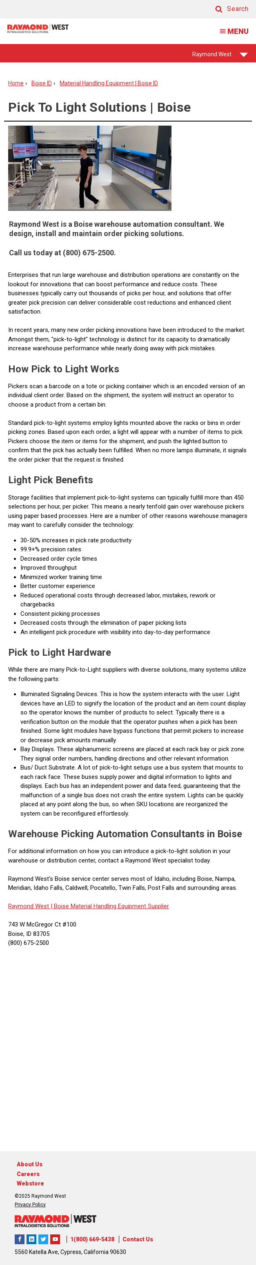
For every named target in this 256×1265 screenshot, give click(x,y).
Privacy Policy (30, 1205)
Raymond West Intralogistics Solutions (19, 1239)
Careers (28, 1174)
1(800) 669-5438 (92, 1239)
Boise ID (41, 83)
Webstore (30, 1183)
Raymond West (220, 56)
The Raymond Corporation (55, 1239)
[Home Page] (38, 28)
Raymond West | (30, 906)
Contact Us (137, 1239)
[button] (224, 9)
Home (16, 83)
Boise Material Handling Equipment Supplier (110, 906)
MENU (231, 31)
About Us (29, 1164)
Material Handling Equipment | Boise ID (109, 83)
